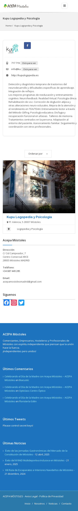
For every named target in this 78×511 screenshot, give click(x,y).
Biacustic (24, 380)
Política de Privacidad (51, 496)
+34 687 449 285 (11, 271)
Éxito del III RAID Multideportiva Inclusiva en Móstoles (34, 460)
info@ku (13, 69)
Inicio (27, 503)
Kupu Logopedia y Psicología (28, 25)
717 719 (12, 63)
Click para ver (29, 63)
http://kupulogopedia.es (22, 75)
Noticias (53, 503)
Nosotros (39, 503)
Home (9, 25)
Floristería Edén (28, 401)
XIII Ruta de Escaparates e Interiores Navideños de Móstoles (39, 470)
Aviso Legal (31, 496)
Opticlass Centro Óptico (32, 390)
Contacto (66, 503)
